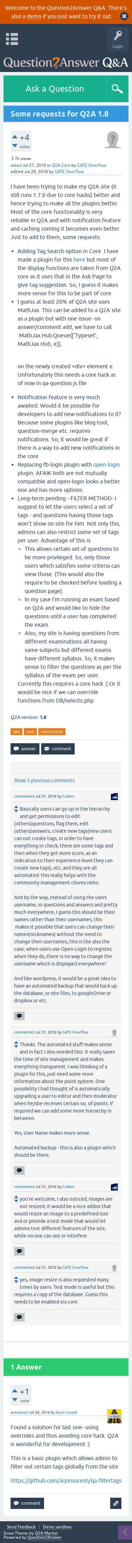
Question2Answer (44, 1537)
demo (34, 16)
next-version (52, 732)
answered (19, 1412)
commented (24, 796)
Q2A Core (61, 165)
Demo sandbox (57, 1527)
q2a (16, 732)
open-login (106, 464)
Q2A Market (46, 1533)
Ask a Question (55, 88)
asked (16, 165)
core (30, 732)
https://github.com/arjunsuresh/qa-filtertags (66, 1480)
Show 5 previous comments (44, 780)
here (79, 259)
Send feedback (21, 1527)
